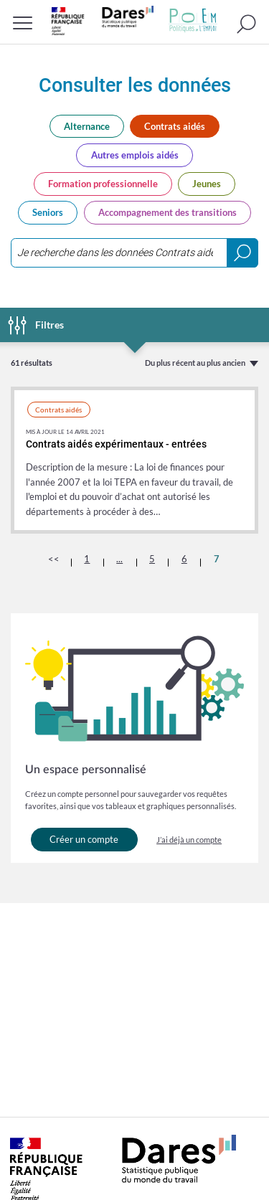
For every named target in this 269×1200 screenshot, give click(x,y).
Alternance (87, 126)
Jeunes (206, 183)
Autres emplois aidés (135, 155)
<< (54, 558)
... (119, 558)
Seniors (47, 212)
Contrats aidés (174, 126)
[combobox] (134, 253)
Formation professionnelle (103, 183)
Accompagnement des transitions (167, 212)
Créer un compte (83, 839)
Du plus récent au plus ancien (195, 362)
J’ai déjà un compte (189, 839)
